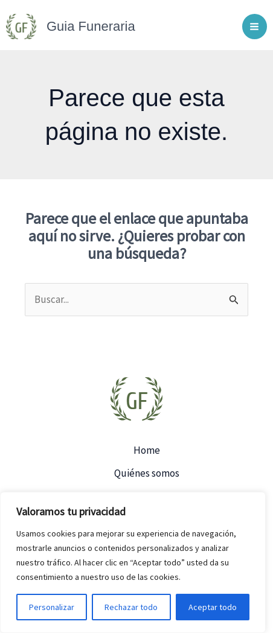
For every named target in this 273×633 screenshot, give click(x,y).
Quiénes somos (146, 473)
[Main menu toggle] (255, 26)
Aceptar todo (212, 607)
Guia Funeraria (91, 26)
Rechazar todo (131, 607)
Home (146, 450)
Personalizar (51, 607)
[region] (133, 562)
